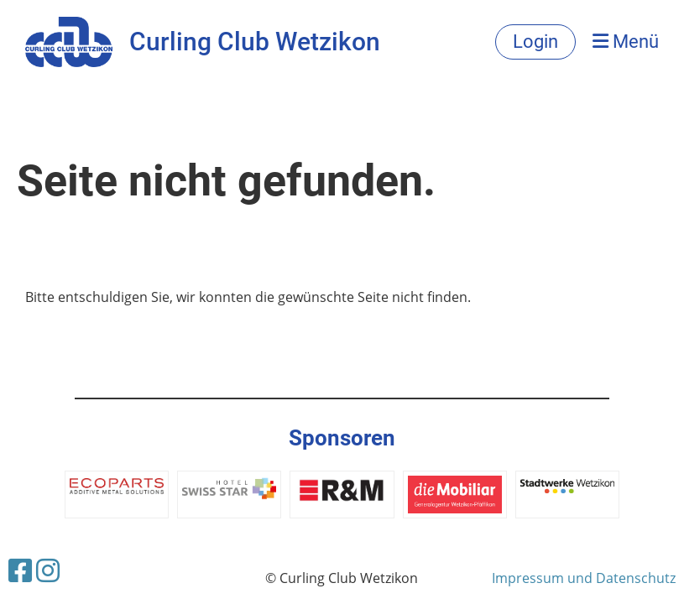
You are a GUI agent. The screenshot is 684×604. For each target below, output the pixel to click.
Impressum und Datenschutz (584, 578)
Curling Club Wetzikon (254, 41)
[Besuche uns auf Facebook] (20, 570)
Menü (626, 41)
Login (535, 41)
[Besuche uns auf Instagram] (48, 570)
